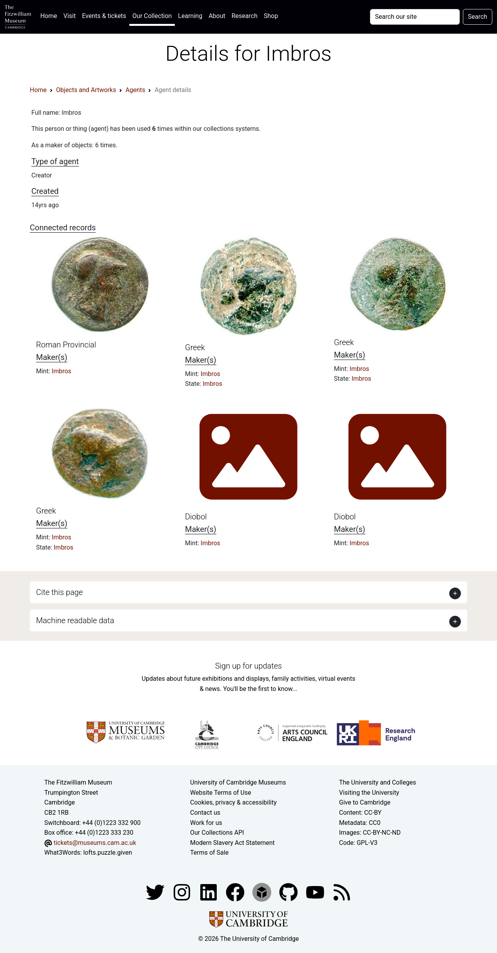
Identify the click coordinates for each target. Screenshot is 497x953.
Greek (195, 347)
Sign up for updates (248, 666)
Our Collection (152, 16)
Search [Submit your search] (477, 16)
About (217, 16)
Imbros (61, 371)
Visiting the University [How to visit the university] (369, 792)
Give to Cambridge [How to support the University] (364, 802)
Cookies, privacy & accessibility (233, 802)
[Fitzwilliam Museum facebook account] (209, 891)
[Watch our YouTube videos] (316, 891)
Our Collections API (217, 832)
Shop (271, 16)
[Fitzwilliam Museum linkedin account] (236, 891)
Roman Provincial (66, 344)
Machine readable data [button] (75, 620)
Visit (69, 16)
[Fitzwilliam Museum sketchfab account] (262, 891)
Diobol (196, 516)
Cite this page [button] (59, 592)
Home (50, 15)
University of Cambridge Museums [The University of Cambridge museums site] (238, 782)
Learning (190, 16)
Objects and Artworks (86, 90)
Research (245, 16)
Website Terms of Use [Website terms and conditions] (220, 792)
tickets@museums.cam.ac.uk (95, 842)
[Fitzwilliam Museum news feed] (341, 891)
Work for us (206, 822)
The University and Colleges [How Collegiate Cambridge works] (377, 782)
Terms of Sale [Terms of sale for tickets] (209, 852)
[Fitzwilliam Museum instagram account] (182, 891)
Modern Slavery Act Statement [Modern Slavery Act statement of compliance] (232, 842)
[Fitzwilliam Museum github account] (289, 891)
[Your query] (415, 17)
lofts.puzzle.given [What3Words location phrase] (107, 852)
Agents (135, 90)
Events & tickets (104, 16)
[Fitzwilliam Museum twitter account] (156, 891)
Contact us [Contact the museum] (205, 812)
